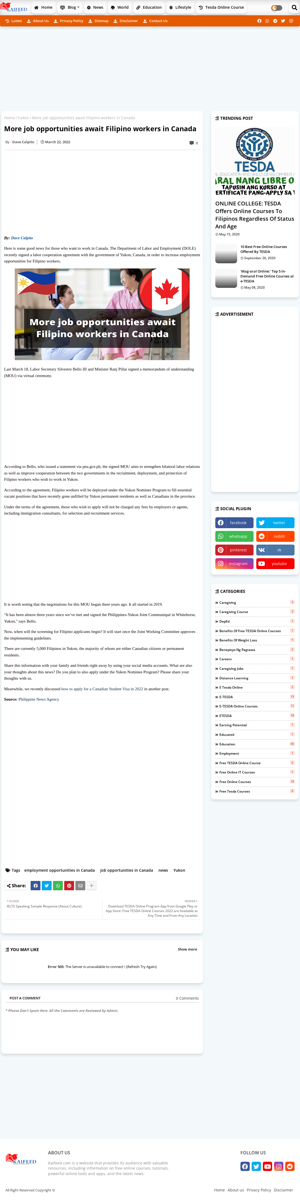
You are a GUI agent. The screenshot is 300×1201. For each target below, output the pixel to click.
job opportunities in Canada (126, 870)
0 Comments (187, 998)
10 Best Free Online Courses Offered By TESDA (263, 249)
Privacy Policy (68, 20)
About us (38, 20)
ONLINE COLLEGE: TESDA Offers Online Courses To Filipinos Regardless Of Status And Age (254, 215)
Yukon (23, 117)
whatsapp (238, 536)
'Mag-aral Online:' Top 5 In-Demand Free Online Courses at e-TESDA (267, 276)
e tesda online (257, 687)
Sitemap (98, 20)
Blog (68, 7)
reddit (279, 536)
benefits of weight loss (257, 640)
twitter (279, 522)
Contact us (155, 20)
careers (257, 658)
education (257, 744)
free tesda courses (257, 791)
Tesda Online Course (221, 7)
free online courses (257, 781)
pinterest (238, 549)
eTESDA (257, 715)
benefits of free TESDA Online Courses (257, 630)
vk (279, 549)
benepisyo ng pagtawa (257, 649)
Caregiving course (257, 611)
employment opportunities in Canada (59, 870)
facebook (238, 522)
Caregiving (257, 602)
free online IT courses (257, 772)
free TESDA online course (257, 762)
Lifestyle (180, 7)
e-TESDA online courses (257, 706)
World (120, 7)
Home (43, 7)
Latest (13, 20)
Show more (187, 949)
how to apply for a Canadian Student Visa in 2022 (102, 689)
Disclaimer (126, 20)
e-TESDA (257, 696)
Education (149, 7)
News (95, 7)
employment (257, 753)
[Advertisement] (150, 69)
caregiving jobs (257, 668)
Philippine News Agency (39, 699)
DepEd (257, 621)
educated (257, 734)
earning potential (257, 724)
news (163, 870)
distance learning (257, 678)
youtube (279, 563)
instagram (238, 563)
